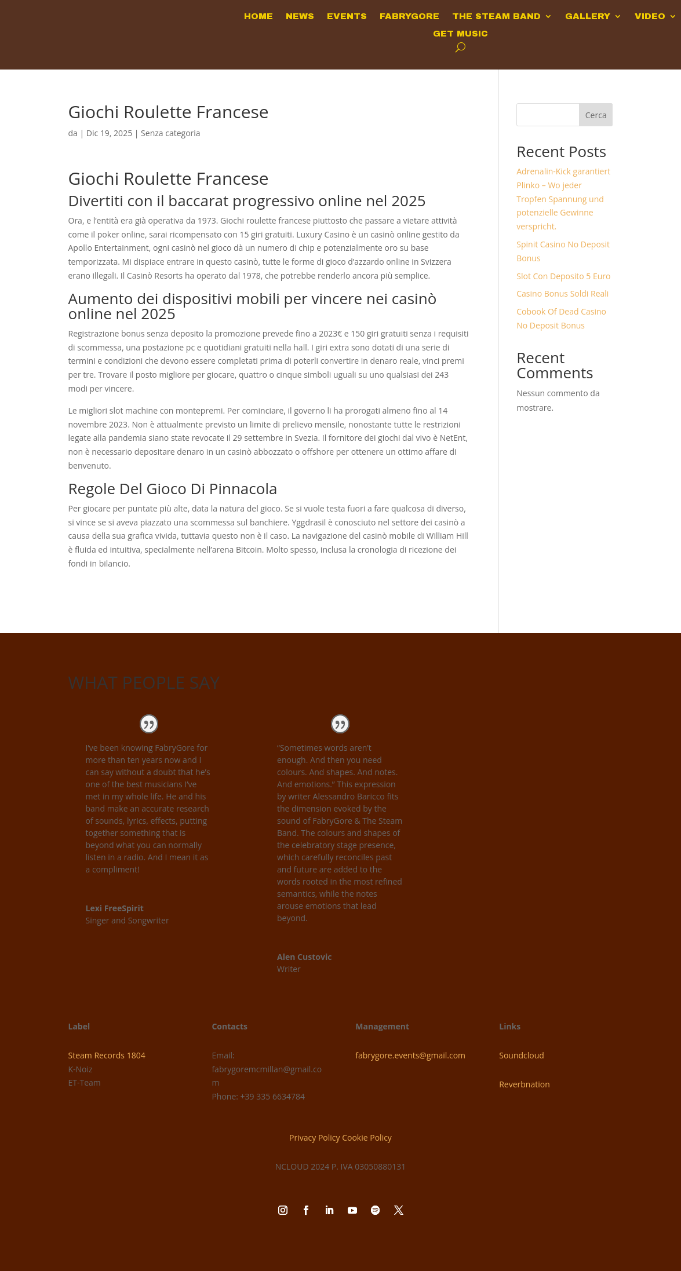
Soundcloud (521, 1055)
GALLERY (587, 16)
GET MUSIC (460, 34)
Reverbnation (524, 1084)
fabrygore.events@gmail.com (410, 1055)
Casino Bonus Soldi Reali (562, 293)
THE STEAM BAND (496, 16)
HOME (258, 16)
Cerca (596, 114)
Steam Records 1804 (106, 1055)
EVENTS (347, 16)
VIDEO (650, 16)
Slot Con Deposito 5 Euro (563, 276)
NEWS (300, 16)
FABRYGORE (409, 16)
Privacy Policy (314, 1137)
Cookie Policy (367, 1137)
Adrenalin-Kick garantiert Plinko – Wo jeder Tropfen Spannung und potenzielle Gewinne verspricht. (563, 199)
